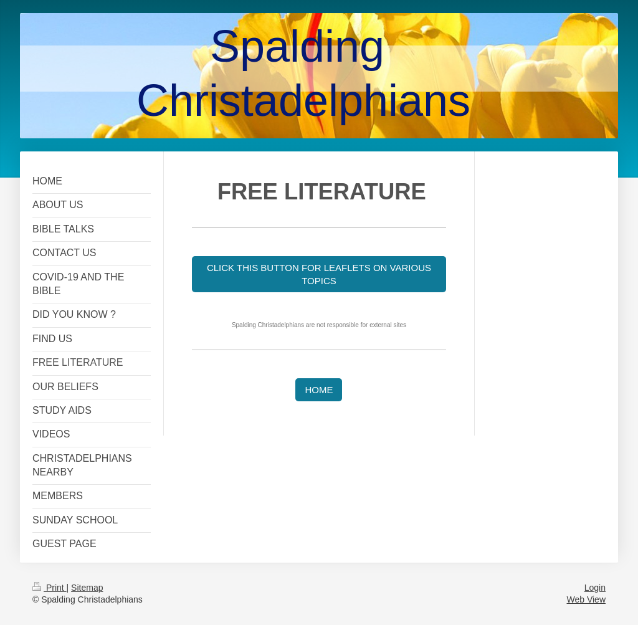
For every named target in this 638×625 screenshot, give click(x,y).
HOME (319, 389)
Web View (586, 599)
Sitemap (87, 588)
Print (49, 588)
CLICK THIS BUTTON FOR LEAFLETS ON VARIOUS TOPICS (319, 274)
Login (595, 588)
